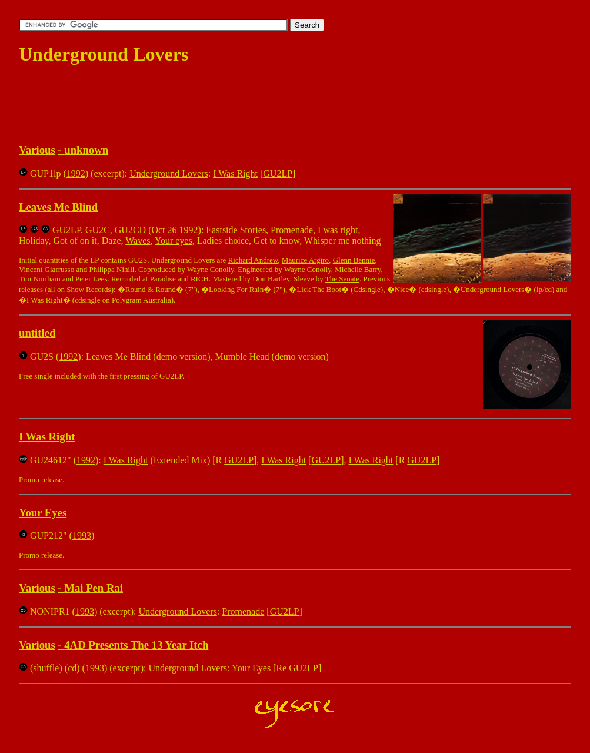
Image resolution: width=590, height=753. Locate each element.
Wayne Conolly (210, 269)
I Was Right (235, 173)
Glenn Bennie (354, 260)
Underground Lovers (168, 173)
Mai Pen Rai (93, 588)
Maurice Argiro (305, 260)
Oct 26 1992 (174, 230)
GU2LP (277, 173)
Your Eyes (42, 512)
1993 (81, 535)
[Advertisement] (233, 104)
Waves (137, 240)
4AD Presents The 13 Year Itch (136, 645)
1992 (75, 173)
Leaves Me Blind (58, 207)
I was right (338, 230)
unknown (86, 150)
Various (37, 150)
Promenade (292, 230)
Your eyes (173, 240)
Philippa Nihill (111, 269)
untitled (37, 333)
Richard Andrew (253, 260)
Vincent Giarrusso (46, 269)
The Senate (342, 278)
